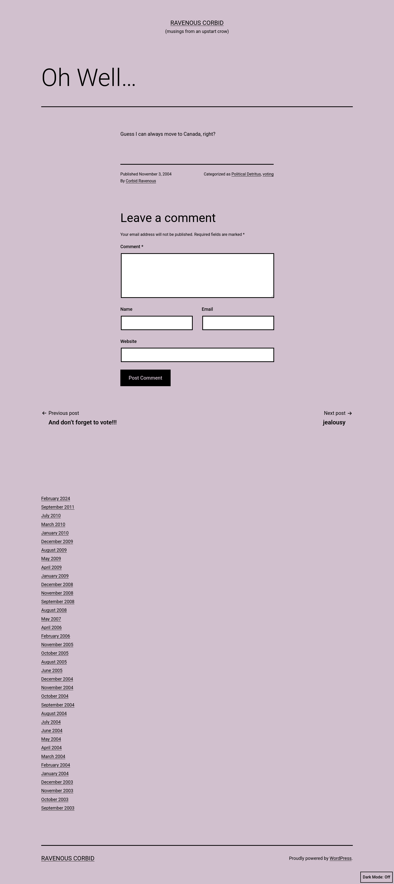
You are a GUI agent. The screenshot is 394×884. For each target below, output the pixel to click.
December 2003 (57, 782)
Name (126, 309)
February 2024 (55, 498)
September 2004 (57, 705)
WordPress (341, 858)
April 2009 (51, 567)
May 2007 (51, 619)
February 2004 (55, 765)
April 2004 (51, 747)
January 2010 (55, 533)
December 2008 (57, 584)
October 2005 (54, 653)
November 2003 (57, 790)
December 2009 (57, 541)
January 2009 (55, 576)
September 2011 (57, 507)
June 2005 (51, 670)
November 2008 (57, 593)
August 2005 (54, 662)
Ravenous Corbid (197, 22)
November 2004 (57, 687)
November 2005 (57, 644)
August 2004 (54, 713)
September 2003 (57, 808)
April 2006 (51, 627)
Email (207, 309)
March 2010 (53, 524)
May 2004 (51, 739)
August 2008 (54, 610)
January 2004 (55, 773)
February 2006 (55, 636)
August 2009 (54, 550)
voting (268, 174)
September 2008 (57, 601)
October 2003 (54, 799)
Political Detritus (246, 174)
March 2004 (53, 756)
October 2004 (54, 696)
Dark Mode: (376, 877)
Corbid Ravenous (141, 181)
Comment (131, 246)
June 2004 (51, 730)
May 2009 (51, 558)
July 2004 (51, 722)
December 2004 (57, 679)
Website (128, 341)
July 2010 (51, 515)
